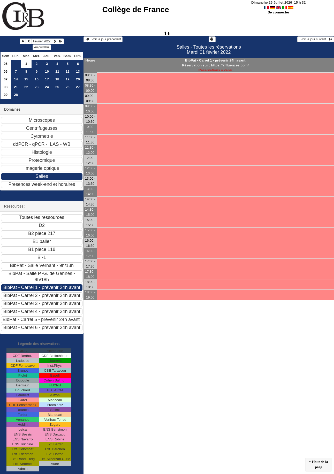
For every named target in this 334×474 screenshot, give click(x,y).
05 (5, 64)
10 (47, 71)
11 (57, 71)
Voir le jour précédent (103, 39)
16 (37, 79)
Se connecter (278, 12)
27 (78, 87)
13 (78, 71)
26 (68, 87)
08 (5, 87)
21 (16, 87)
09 (5, 95)
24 (47, 87)
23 (37, 87)
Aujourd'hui (42, 47)
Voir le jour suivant (315, 39)
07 (5, 79)
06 (5, 71)
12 (68, 71)
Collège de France (135, 9)
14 (16, 79)
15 (26, 79)
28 (16, 95)
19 (68, 79)
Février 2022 (41, 41)
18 (57, 79)
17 (47, 79)
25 (57, 87)
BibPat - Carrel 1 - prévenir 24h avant (215, 60)
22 (26, 87)
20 (78, 79)
